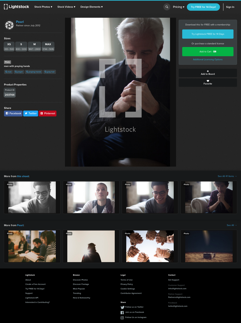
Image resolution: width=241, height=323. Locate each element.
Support (29, 293)
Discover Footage (81, 284)
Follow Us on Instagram (135, 317)
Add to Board (208, 73)
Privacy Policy (127, 284)
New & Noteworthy (81, 297)
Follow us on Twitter (134, 306)
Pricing (178, 7)
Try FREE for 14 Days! (203, 7)
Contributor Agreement (131, 293)
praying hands (33, 71)
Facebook (13, 113)
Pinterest (47, 113)
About (28, 279)
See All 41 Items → (227, 176)
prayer (19, 71)
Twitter (31, 113)
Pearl (20, 21)
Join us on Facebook (134, 312)
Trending (77, 293)
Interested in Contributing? (37, 302)
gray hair (50, 71)
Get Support (173, 279)
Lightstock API (31, 297)
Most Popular (79, 288)
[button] (43, 7)
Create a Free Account (35, 284)
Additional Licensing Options (208, 59)
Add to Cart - (208, 51)
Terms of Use (127, 279)
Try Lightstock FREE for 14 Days (208, 34)
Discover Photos (80, 279)
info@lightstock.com (177, 288)
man (8, 71)
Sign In (230, 7)
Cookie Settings (128, 288)
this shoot (23, 176)
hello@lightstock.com (177, 306)
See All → (232, 225)
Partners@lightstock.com (179, 297)
